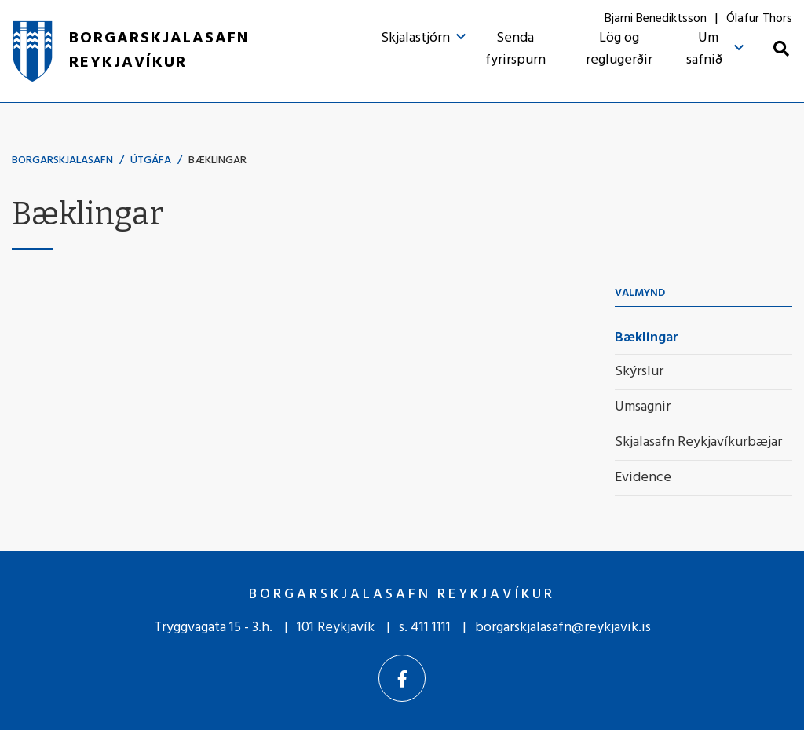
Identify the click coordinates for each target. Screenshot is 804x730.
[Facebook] (402, 678)
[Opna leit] (781, 48)
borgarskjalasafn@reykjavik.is (563, 627)
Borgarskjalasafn (62, 160)
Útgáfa (150, 160)
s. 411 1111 (425, 627)
